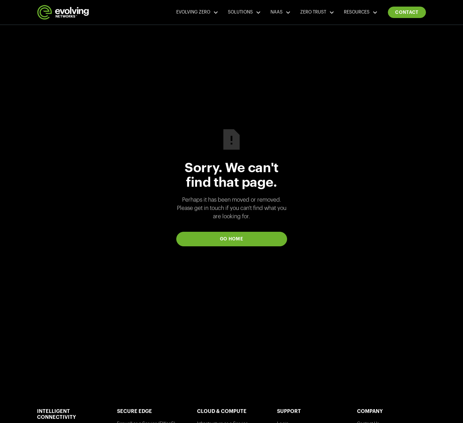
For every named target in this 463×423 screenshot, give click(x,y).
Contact (407, 12)
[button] (197, 12)
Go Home (231, 239)
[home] (63, 12)
